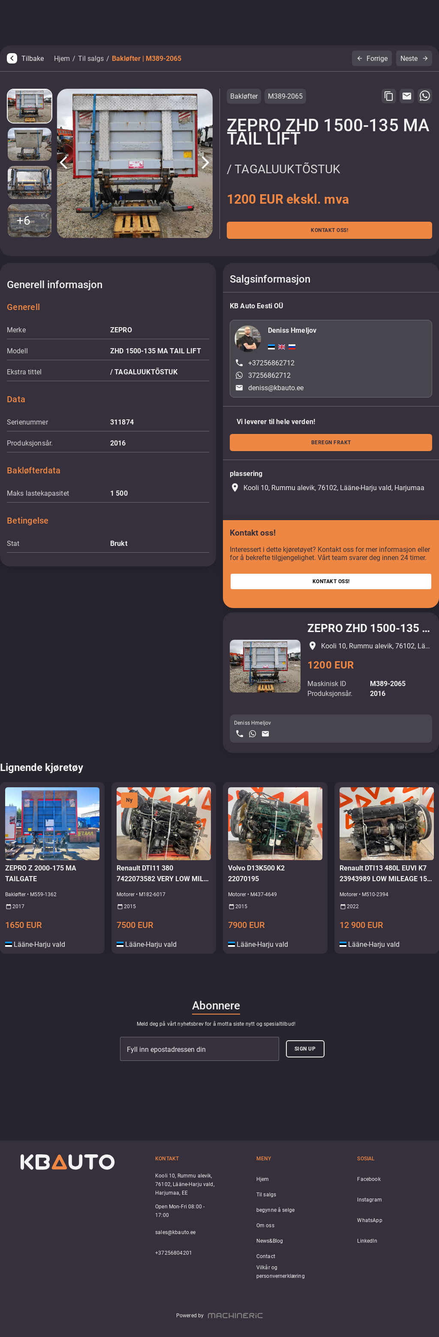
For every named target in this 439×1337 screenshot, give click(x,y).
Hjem (62, 58)
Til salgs (91, 58)
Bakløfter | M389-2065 (146, 58)
